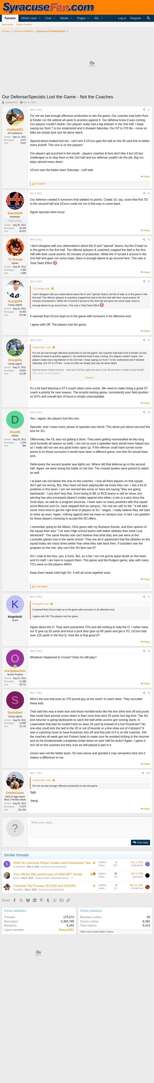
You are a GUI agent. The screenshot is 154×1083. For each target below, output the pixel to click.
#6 (149, 412)
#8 (149, 705)
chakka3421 (11, 102)
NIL (96, 18)
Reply (147, 176)
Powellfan (18, 943)
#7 (149, 651)
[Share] (144, 110)
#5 (149, 340)
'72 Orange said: (41, 288)
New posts (7, 24)
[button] (39, 18)
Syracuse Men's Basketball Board (52, 932)
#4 (149, 281)
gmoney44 (138, 931)
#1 (149, 109)
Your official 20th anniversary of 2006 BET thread (47, 928)
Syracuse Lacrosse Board (53, 920)
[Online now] (15, 721)
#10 (148, 827)
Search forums (24, 24)
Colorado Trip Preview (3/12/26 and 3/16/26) (44, 940)
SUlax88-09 (19, 920)
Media (64, 18)
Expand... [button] (90, 377)
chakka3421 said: (41, 347)
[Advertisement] (77, 619)
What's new (28, 18)
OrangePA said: (40, 657)
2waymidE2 (66, 983)
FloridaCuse (137, 942)
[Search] (148, 18)
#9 (149, 746)
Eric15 (16, 932)
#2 (149, 193)
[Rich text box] (90, 882)
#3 (149, 239)
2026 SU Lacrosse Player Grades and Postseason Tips (52, 917)
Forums (10, 18)
